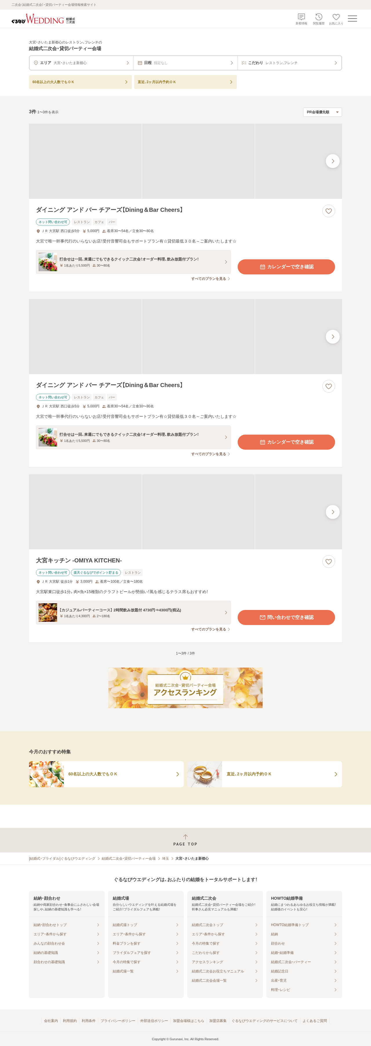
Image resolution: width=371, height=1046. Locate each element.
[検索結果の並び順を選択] (322, 112)
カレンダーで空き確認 (286, 266)
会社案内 (51, 1021)
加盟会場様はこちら (188, 1021)
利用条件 (89, 1021)
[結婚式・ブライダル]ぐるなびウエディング (62, 859)
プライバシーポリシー (118, 1021)
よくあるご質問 (315, 1021)
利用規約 (70, 1021)
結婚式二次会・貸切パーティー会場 (129, 859)
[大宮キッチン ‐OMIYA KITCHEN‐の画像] (185, 511)
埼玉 (165, 859)
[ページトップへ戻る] (185, 840)
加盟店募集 (218, 1021)
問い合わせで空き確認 (286, 617)
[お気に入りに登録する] (328, 211)
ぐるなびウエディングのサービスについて (265, 1021)
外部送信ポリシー (154, 1021)
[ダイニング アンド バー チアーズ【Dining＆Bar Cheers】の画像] (185, 161)
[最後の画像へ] (333, 161)
